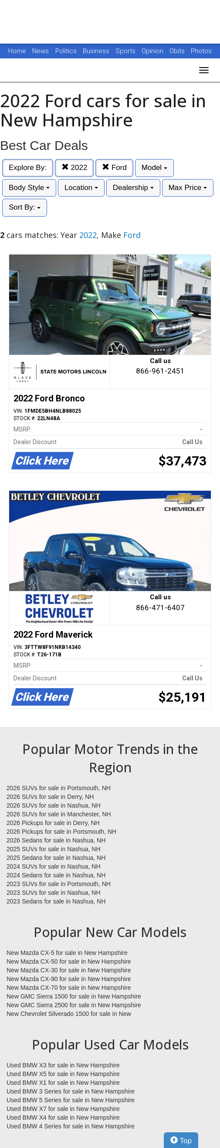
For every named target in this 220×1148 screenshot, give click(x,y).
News (40, 51)
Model (154, 167)
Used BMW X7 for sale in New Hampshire (63, 1108)
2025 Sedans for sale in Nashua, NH (56, 857)
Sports (126, 51)
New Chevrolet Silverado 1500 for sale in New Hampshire (69, 1014)
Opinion (153, 51)
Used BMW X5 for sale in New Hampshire (63, 1073)
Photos (201, 51)
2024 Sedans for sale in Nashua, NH (56, 875)
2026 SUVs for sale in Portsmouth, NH (59, 788)
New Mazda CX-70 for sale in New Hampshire (69, 987)
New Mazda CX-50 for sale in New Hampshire (69, 961)
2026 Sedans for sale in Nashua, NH (56, 840)
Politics (66, 51)
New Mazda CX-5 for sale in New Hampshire (67, 952)
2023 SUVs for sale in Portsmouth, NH (59, 883)
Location (81, 187)
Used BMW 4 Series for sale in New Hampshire (71, 1126)
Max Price (188, 187)
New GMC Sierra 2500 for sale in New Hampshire (74, 1005)
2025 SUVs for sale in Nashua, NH (54, 849)
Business (97, 51)
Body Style (29, 187)
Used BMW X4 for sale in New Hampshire (63, 1117)
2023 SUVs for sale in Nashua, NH (54, 892)
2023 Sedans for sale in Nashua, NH (56, 901)
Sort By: (25, 207)
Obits (177, 51)
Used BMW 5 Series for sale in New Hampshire (71, 1100)
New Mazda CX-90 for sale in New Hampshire (69, 978)
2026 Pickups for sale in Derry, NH (53, 822)
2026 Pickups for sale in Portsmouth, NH (61, 831)
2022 (74, 167)
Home (17, 51)
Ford (114, 167)
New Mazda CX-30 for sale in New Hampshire (69, 970)
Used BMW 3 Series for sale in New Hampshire (71, 1091)
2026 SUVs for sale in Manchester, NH (59, 814)
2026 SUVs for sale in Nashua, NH (54, 805)
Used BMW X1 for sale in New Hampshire (63, 1082)
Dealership (133, 187)
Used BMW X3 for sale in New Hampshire (63, 1065)
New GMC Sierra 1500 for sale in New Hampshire (74, 996)
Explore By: (28, 167)
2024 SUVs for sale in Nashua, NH (54, 866)
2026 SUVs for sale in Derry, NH (50, 796)
